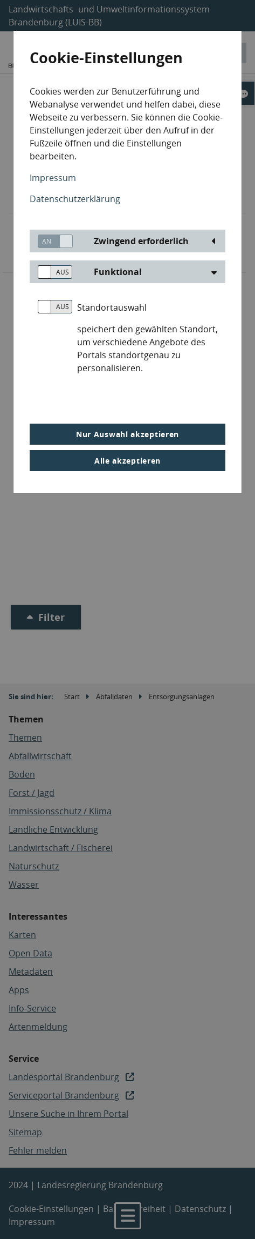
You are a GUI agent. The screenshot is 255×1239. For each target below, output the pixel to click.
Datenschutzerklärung (75, 199)
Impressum (53, 178)
